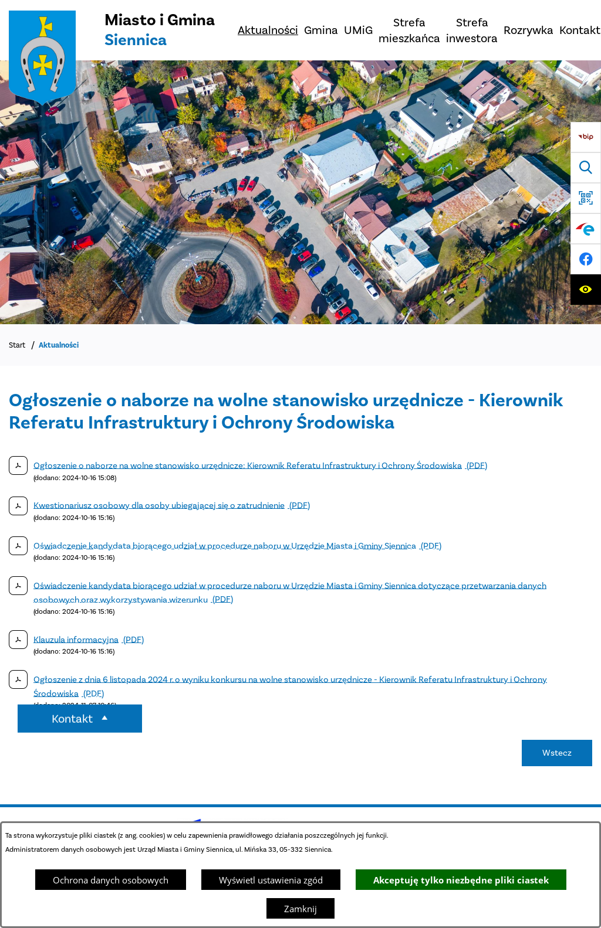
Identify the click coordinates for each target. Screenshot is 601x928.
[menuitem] (268, 30)
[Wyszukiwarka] (585, 167)
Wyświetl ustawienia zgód (271, 880)
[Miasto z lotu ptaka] (300, 192)
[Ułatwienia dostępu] (585, 289)
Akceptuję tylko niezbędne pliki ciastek (461, 880)
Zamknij (300, 909)
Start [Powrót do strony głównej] (17, 345)
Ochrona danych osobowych (110, 880)
